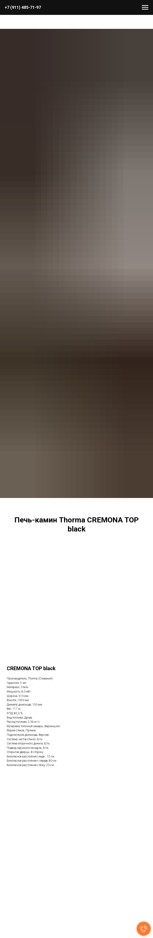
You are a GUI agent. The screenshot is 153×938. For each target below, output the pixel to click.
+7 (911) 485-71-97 (23, 7)
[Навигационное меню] (145, 7)
